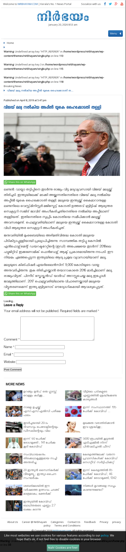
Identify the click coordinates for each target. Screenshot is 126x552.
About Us (12, 526)
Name (9, 352)
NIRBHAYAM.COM (28, 4)
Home (10, 43)
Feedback (90, 526)
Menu (115, 34)
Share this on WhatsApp (21, 182)
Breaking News (13, 86)
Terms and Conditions (67, 530)
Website (9, 367)
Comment (11, 345)
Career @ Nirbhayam (34, 526)
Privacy (104, 526)
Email (8, 359)
